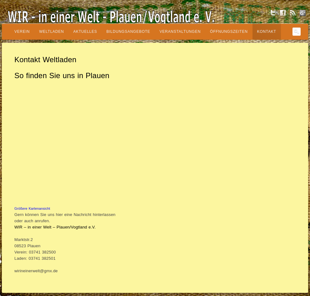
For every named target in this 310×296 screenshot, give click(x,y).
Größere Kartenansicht (32, 208)
